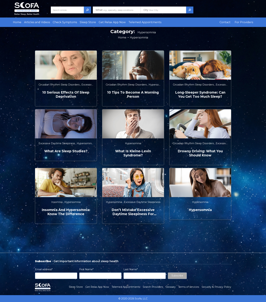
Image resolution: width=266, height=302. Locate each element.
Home (17, 22)
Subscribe (177, 275)
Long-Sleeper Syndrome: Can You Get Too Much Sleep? (200, 94)
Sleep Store (88, 22)
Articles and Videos (37, 22)
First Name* (86, 269)
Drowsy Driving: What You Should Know (200, 153)
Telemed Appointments (144, 22)
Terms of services (188, 286)
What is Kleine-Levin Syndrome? (133, 153)
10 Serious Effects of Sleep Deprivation (65, 94)
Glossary (171, 286)
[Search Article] (67, 10)
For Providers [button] (244, 22)
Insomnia (57, 202)
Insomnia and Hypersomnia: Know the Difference (66, 212)
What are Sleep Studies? (65, 151)
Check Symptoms (65, 22)
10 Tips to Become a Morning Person (133, 94)
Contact (225, 22)
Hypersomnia (157, 84)
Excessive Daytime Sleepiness (57, 143)
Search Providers (153, 286)
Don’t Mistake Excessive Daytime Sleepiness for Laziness (133, 212)
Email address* (44, 269)
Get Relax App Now (112, 22)
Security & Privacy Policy (216, 286)
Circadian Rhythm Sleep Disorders (59, 84)
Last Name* (130, 269)
